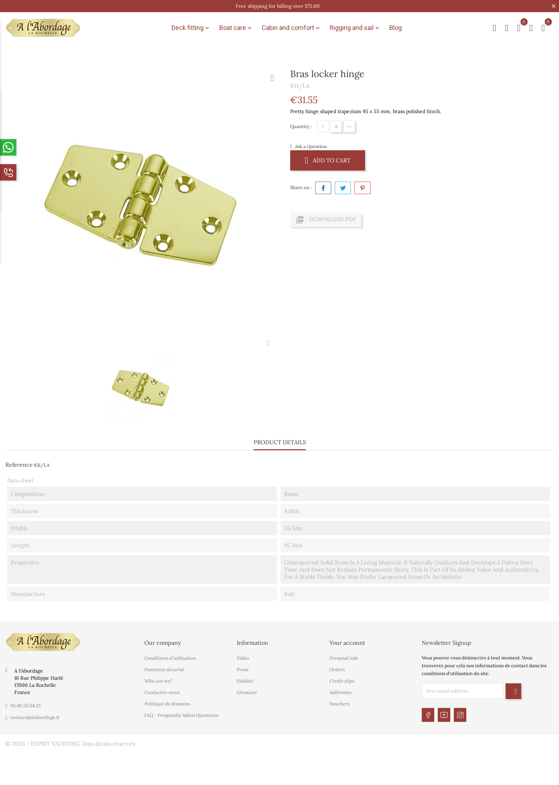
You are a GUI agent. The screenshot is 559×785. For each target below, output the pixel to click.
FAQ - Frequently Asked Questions (181, 715)
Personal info (343, 658)
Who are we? (158, 681)
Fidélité (245, 681)
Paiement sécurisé (164, 670)
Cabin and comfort (291, 28)
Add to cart (327, 160)
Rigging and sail (355, 28)
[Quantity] (323, 126)
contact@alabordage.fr (35, 717)
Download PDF (326, 220)
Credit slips (341, 681)
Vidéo (243, 658)
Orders (337, 670)
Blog (395, 27)
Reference (19, 464)
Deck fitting (191, 28)
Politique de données (167, 704)
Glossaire (247, 692)
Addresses (340, 692)
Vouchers (339, 704)
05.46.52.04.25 (25, 706)
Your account (347, 642)
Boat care (236, 28)
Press (242, 670)
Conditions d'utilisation (170, 658)
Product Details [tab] (279, 442)
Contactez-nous (162, 692)
